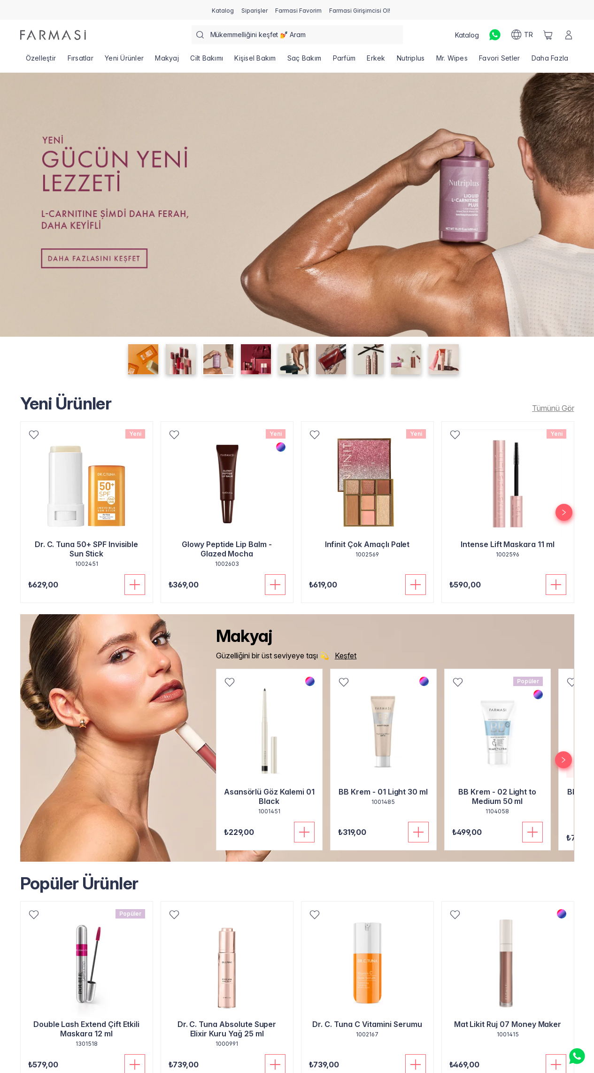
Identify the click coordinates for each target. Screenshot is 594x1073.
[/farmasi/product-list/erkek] (376, 61)
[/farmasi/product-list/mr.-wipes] (451, 61)
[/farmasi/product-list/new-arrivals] (550, 408)
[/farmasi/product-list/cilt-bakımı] (207, 61)
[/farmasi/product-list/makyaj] (167, 61)
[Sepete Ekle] (134, 584)
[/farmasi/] (53, 35)
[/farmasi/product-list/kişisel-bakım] (255, 61)
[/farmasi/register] (254, 9)
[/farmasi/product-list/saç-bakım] (304, 61)
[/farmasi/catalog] (223, 9)
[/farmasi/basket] (548, 34)
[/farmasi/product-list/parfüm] (344, 61)
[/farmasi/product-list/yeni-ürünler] (124, 61)
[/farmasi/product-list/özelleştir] (41, 61)
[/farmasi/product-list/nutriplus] (411, 61)
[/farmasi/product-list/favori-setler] (499, 61)
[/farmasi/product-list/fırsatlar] (80, 61)
